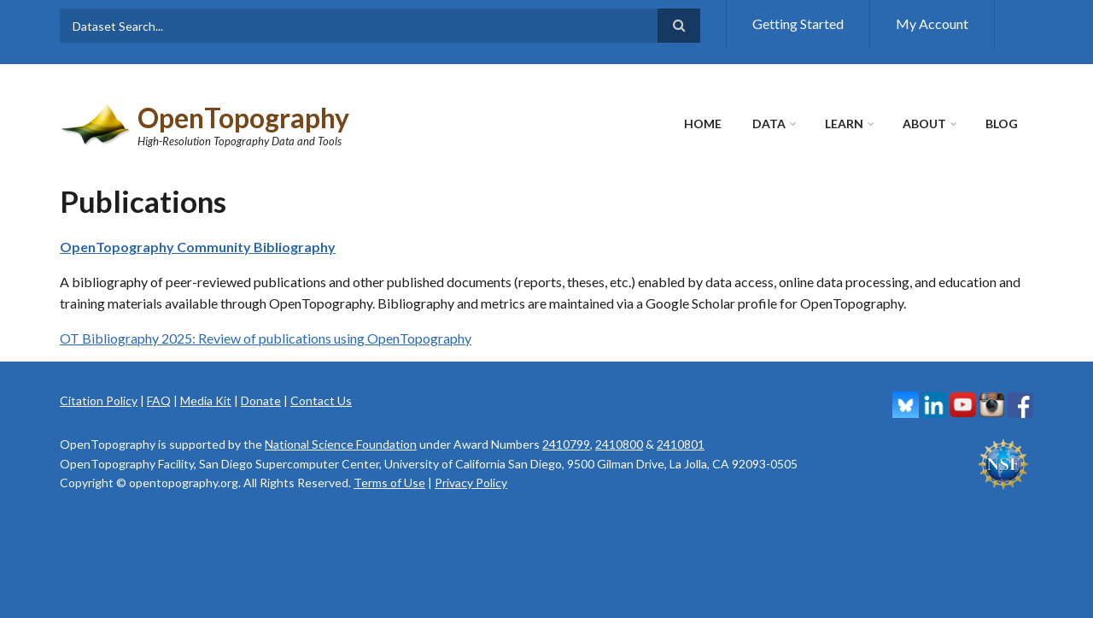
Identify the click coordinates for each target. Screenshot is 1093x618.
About (924, 123)
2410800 (619, 444)
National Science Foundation (341, 444)
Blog (1001, 123)
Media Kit (205, 400)
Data (769, 123)
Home (703, 123)
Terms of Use (389, 482)
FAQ (159, 400)
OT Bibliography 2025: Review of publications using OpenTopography (265, 338)
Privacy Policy (471, 482)
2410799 (566, 444)
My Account (932, 23)
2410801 (680, 444)
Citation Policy (98, 400)
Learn (844, 123)
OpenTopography (243, 117)
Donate (261, 400)
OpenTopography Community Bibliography (198, 246)
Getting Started (798, 23)
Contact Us (321, 400)
